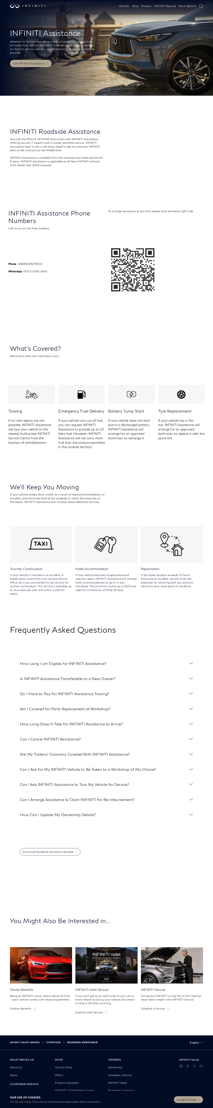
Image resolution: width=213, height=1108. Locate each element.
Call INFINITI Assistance (29, 63)
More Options (187, 5)
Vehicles (124, 5)
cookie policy (94, 1102)
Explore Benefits (20, 1008)
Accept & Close (186, 1099)
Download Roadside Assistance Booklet (48, 851)
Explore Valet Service (89, 1012)
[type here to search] (201, 6)
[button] (106, 663)
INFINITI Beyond (165, 5)
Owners (146, 5)
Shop (135, 5)
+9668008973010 (29, 263)
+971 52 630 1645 (35, 271)
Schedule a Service (153, 1008)
